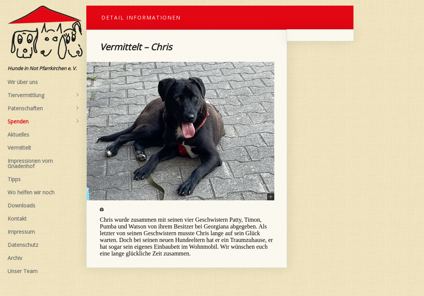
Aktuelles (18, 134)
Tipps (14, 179)
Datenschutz (23, 244)
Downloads (21, 205)
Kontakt (17, 218)
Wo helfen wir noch (31, 192)
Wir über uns (23, 82)
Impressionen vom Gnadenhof (30, 163)
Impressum (21, 231)
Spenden (43, 121)
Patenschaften (43, 108)
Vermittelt (19, 147)
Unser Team (23, 271)
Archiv (15, 257)
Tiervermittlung (43, 95)
